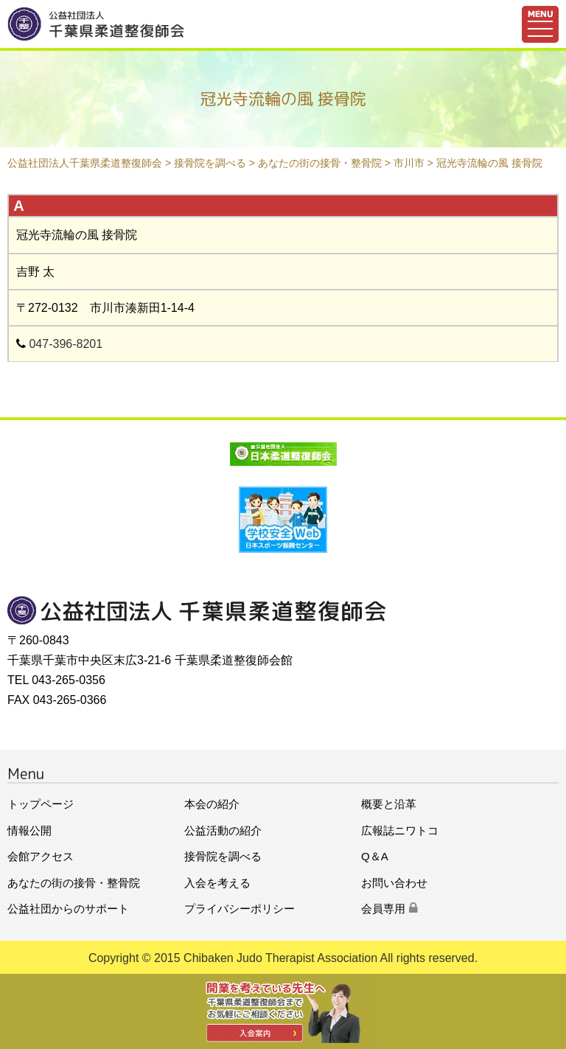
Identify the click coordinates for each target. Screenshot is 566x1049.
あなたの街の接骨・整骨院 (73, 883)
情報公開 (29, 830)
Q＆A (374, 856)
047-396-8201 (65, 344)
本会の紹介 (212, 804)
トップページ (40, 804)
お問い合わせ (394, 883)
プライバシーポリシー (239, 908)
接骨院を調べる (223, 856)
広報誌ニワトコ (400, 830)
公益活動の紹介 (223, 830)
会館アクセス (40, 856)
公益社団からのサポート (68, 908)
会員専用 (389, 908)
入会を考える (217, 883)
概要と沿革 (388, 804)
